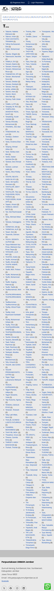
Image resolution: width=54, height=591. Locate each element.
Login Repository (37, 3)
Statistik (5, 581)
